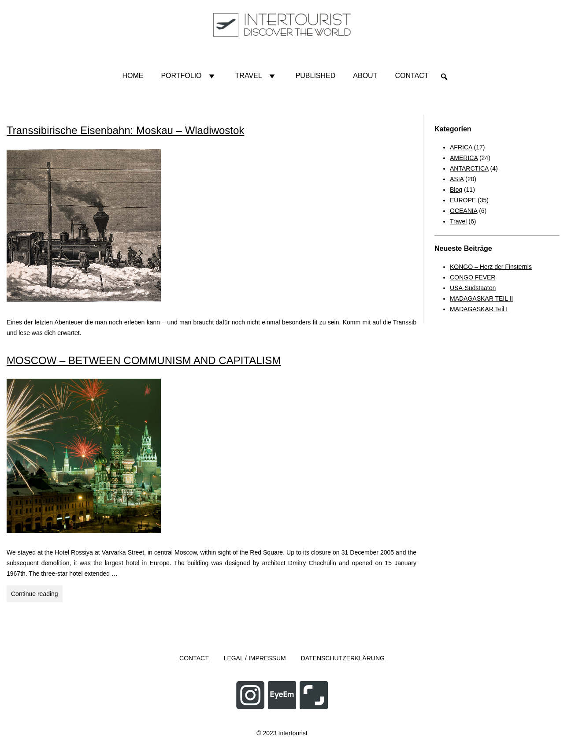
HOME (132, 75)
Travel (256, 76)
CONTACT (194, 658)
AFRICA (461, 147)
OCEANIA (463, 210)
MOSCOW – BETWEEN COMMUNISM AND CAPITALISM (144, 360)
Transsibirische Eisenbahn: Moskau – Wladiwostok (125, 130)
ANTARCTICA (469, 168)
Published (316, 75)
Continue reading (37, 595)
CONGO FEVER (472, 277)
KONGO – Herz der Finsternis (491, 266)
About (365, 75)
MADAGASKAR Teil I (479, 309)
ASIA (457, 179)
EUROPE (463, 200)
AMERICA (464, 157)
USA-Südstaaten (473, 287)
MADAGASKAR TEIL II (481, 298)
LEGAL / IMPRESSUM (256, 658)
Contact (411, 75)
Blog (456, 189)
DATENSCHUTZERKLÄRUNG (343, 658)
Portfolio (189, 76)
